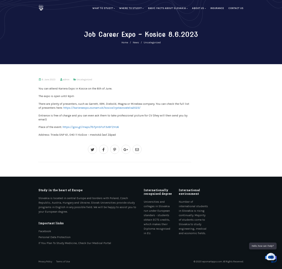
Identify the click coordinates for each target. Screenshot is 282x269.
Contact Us (236, 8)
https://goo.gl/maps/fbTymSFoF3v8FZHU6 (91, 127)
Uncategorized (152, 42)
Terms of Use (63, 261)
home (124, 42)
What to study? (103, 8)
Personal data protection (54, 237)
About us (199, 8)
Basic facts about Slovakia (168, 8)
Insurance (217, 8)
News (136, 42)
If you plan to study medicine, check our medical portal (74, 243)
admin (66, 79)
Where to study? (131, 8)
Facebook (44, 231)
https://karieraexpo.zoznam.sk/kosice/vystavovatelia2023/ (101, 107)
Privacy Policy (45, 261)
